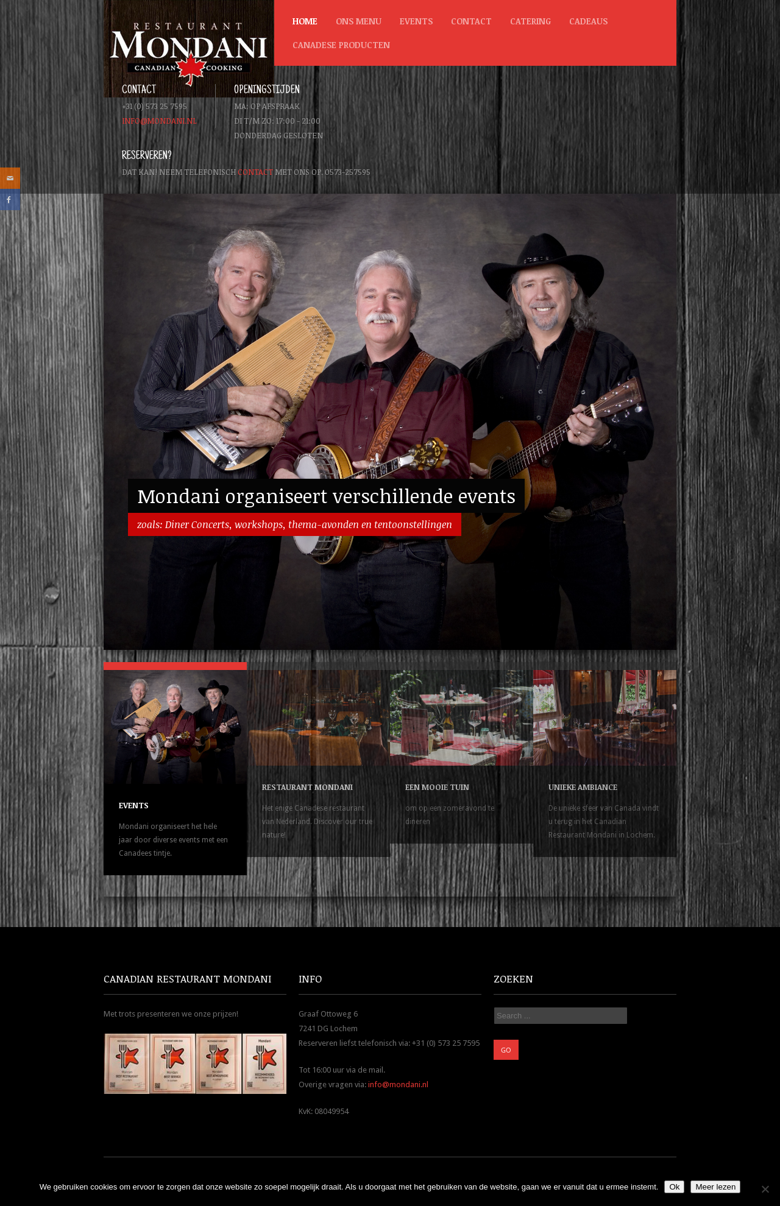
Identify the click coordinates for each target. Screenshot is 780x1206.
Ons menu (358, 21)
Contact (471, 21)
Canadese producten (338, 48)
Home (304, 21)
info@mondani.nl (159, 120)
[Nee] (765, 1189)
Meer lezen (715, 1186)
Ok (674, 1186)
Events (416, 21)
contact (255, 171)
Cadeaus (588, 21)
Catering (530, 21)
